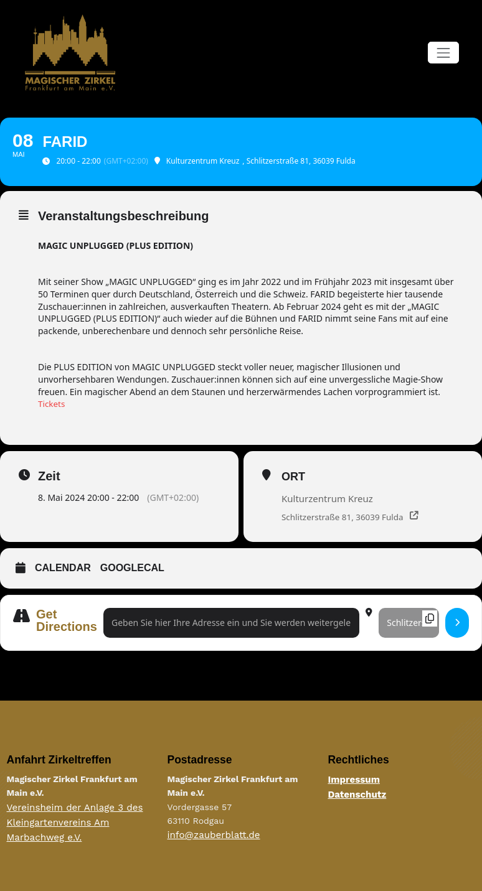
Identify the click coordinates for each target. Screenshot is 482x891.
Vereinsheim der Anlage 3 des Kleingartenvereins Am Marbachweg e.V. (70, 821)
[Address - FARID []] (231, 623)
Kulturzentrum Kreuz (327, 498)
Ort (293, 476)
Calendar (63, 568)
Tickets (52, 403)
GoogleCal (132, 568)
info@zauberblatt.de (210, 834)
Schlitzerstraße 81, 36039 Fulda (345, 517)
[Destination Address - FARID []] (409, 623)
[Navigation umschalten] (443, 52)
